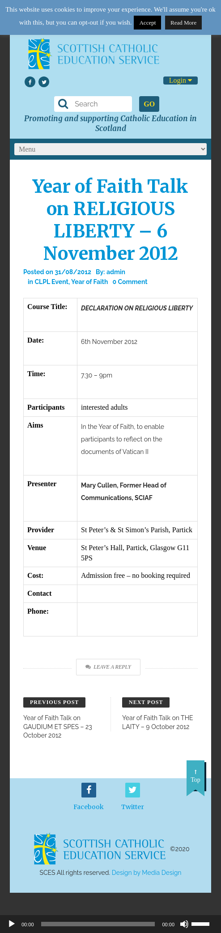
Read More (183, 22)
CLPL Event (51, 281)
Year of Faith (89, 281)
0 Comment (129, 281)
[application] (110, 924)
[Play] (11, 924)
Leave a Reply (108, 667)
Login (180, 80)
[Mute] (184, 924)
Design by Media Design (147, 872)
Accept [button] (147, 22)
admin (115, 272)
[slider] (204, 923)
